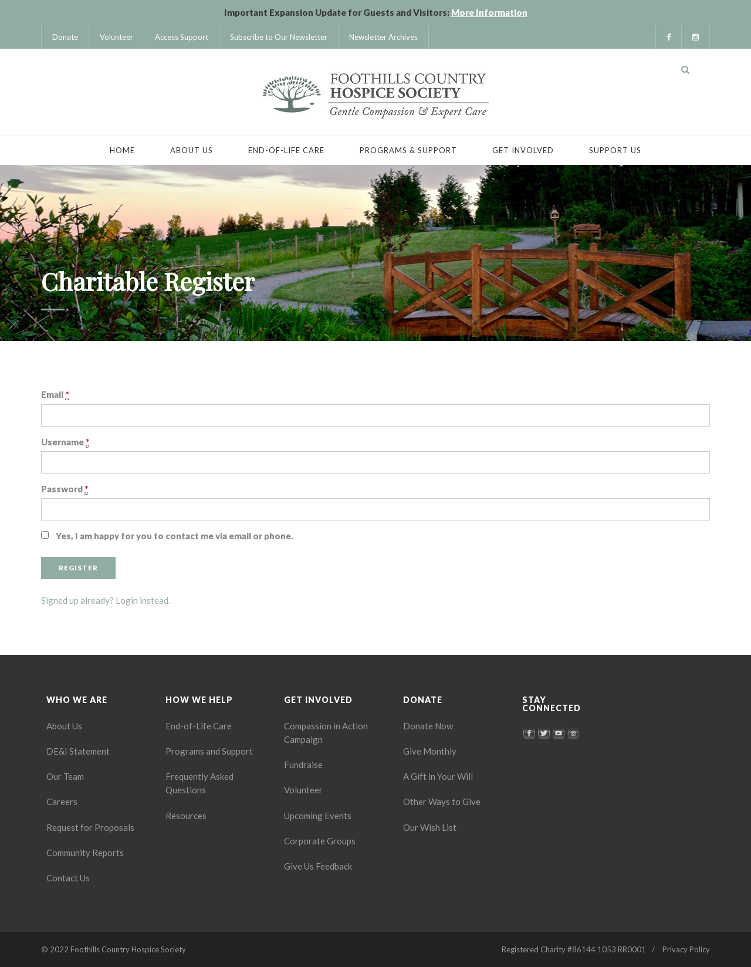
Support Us (615, 150)
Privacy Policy (686, 949)
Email (55, 394)
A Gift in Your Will (438, 776)
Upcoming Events (317, 815)
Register (78, 567)
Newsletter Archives (383, 37)
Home (122, 150)
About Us (191, 150)
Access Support (181, 37)
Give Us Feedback (318, 866)
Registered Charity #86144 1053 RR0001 (574, 949)
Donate (65, 37)
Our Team (65, 776)
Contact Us (68, 878)
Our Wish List (429, 827)
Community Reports (85, 852)
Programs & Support (408, 150)
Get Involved (523, 150)
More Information (489, 12)
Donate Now (428, 726)
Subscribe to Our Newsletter (278, 37)
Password (64, 489)
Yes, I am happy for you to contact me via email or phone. (174, 535)
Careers (61, 801)
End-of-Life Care (286, 150)
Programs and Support (209, 751)
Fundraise (303, 764)
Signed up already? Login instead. (105, 600)
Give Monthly (429, 751)
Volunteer (116, 37)
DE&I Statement (78, 751)
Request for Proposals (90, 827)
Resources (186, 815)
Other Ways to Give (442, 801)
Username (65, 442)
